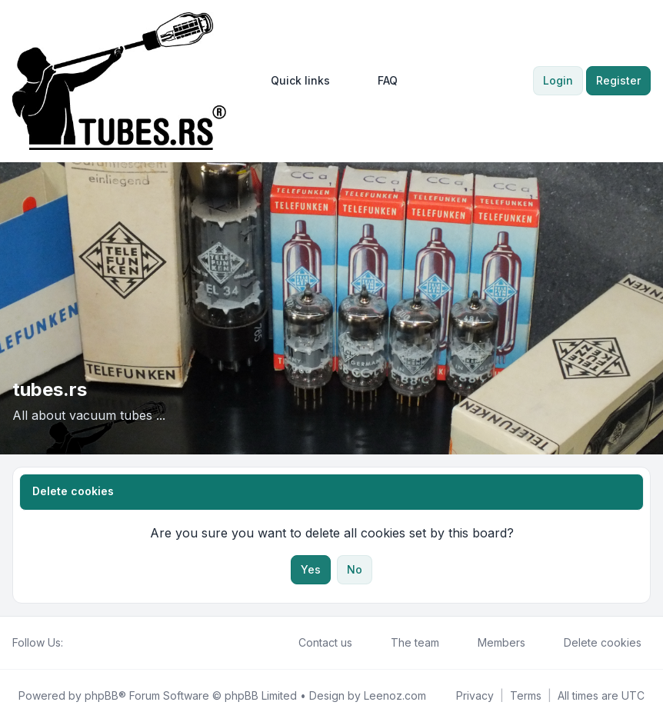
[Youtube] (97, 643)
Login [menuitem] (558, 80)
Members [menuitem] (491, 643)
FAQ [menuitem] (378, 81)
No (354, 569)
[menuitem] (293, 81)
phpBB (101, 695)
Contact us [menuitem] (315, 643)
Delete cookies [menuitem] (592, 643)
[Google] (109, 643)
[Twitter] (85, 643)
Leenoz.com (395, 695)
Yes (311, 569)
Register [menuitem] (618, 80)
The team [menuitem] (405, 643)
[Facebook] (72, 643)
